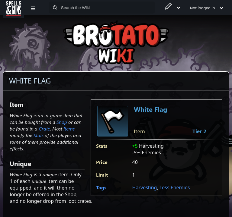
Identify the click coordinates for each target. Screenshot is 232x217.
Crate (44, 128)
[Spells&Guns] (13, 7)
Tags (101, 187)
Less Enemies (175, 187)
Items (69, 128)
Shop (61, 122)
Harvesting (144, 187)
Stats (39, 135)
